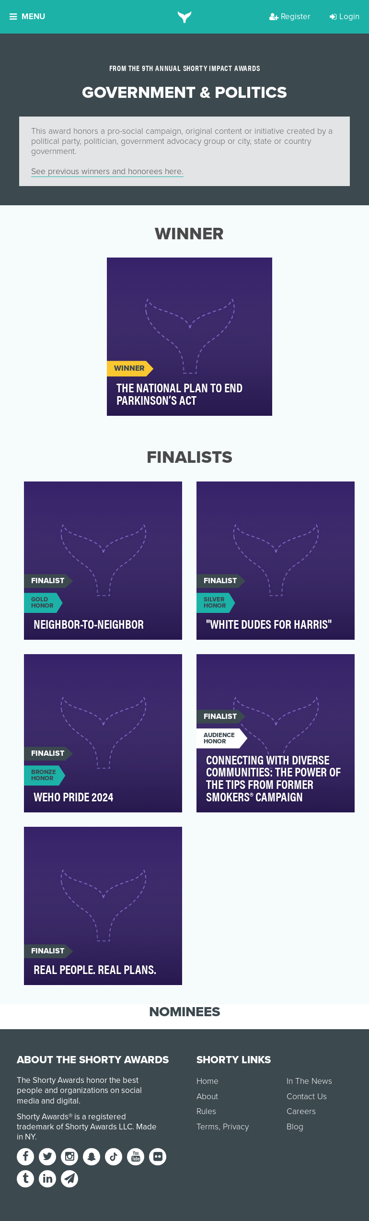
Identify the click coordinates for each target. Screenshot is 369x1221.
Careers (301, 1111)
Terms (207, 1127)
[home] (184, 17)
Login (344, 17)
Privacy (236, 1127)
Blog (295, 1127)
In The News (309, 1081)
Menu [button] (27, 17)
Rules (206, 1111)
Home (207, 1081)
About (207, 1097)
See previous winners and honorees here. (107, 171)
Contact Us (307, 1097)
